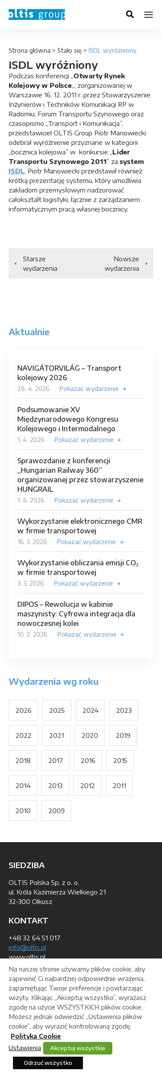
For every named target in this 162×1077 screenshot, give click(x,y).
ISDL (17, 171)
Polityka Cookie (36, 1036)
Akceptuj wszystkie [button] (77, 1048)
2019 (123, 735)
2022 (24, 735)
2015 (120, 760)
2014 (23, 785)
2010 (23, 810)
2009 (56, 810)
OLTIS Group (37, 14)
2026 (24, 710)
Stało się (69, 50)
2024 (90, 710)
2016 (88, 760)
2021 (56, 735)
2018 (23, 760)
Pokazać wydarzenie (89, 388)
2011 (119, 785)
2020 (90, 735)
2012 (87, 785)
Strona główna (30, 50)
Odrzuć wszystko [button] (48, 1062)
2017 (55, 760)
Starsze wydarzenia (40, 263)
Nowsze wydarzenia (122, 263)
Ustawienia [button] (25, 1047)
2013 (55, 785)
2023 (124, 710)
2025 (57, 710)
